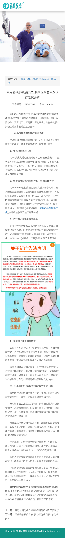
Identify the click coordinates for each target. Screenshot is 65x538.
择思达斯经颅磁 (29, 79)
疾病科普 (44, 79)
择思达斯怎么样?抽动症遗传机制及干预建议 (37, 510)
